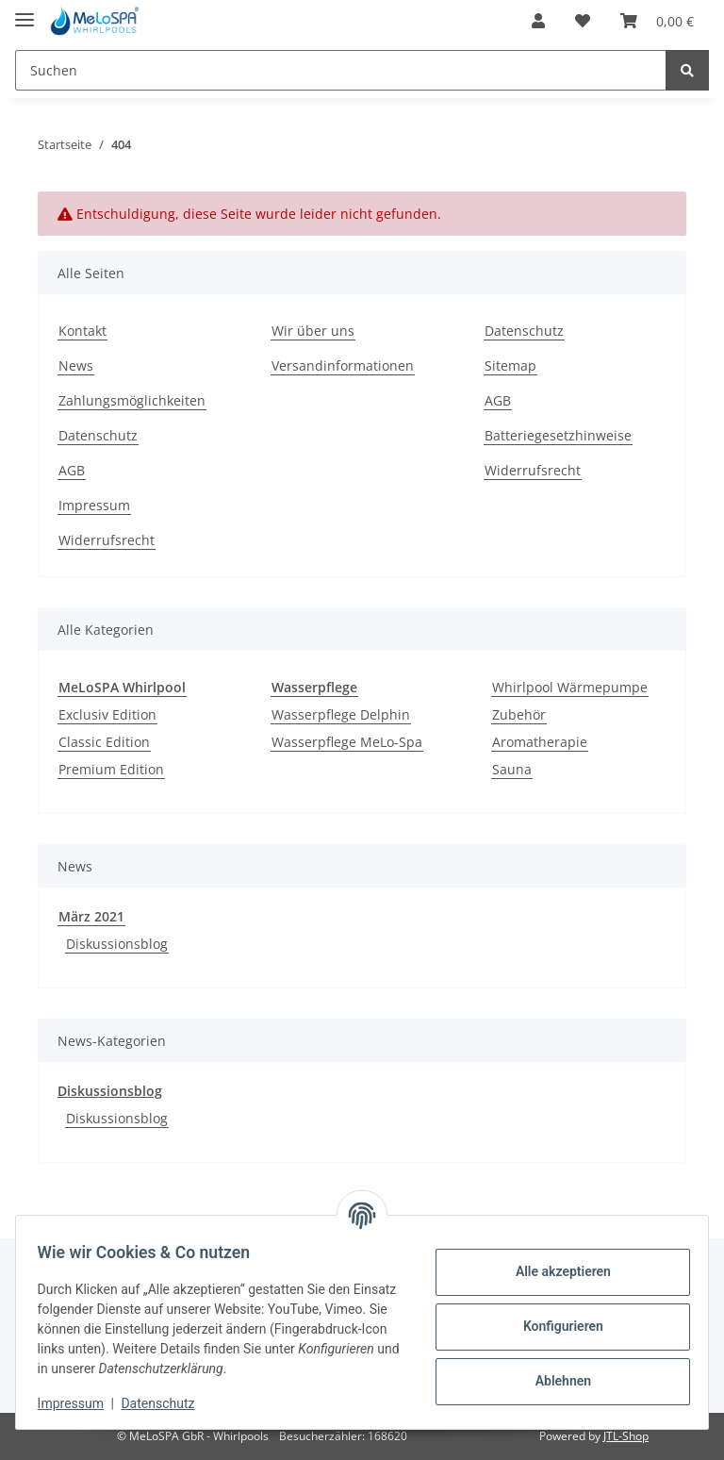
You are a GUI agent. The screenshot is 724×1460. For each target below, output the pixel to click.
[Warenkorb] (657, 21)
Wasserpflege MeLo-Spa (347, 742)
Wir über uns (313, 331)
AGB (71, 470)
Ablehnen (554, 1380)
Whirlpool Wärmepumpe (570, 687)
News (75, 365)
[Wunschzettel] (582, 21)
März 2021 (91, 916)
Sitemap (510, 365)
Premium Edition (111, 769)
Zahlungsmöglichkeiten (132, 400)
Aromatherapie (539, 742)
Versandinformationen (343, 365)
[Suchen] (340, 70)
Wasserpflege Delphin (341, 714)
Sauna (512, 769)
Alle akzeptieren (553, 1271)
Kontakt (82, 331)
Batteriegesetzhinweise (558, 435)
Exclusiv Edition (107, 714)
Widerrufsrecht (106, 540)
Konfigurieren (554, 1326)
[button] (538, 21)
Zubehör (519, 714)
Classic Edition (104, 742)
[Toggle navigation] (24, 12)
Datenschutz (98, 435)
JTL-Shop (626, 1436)
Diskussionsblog (117, 944)
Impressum (94, 505)
